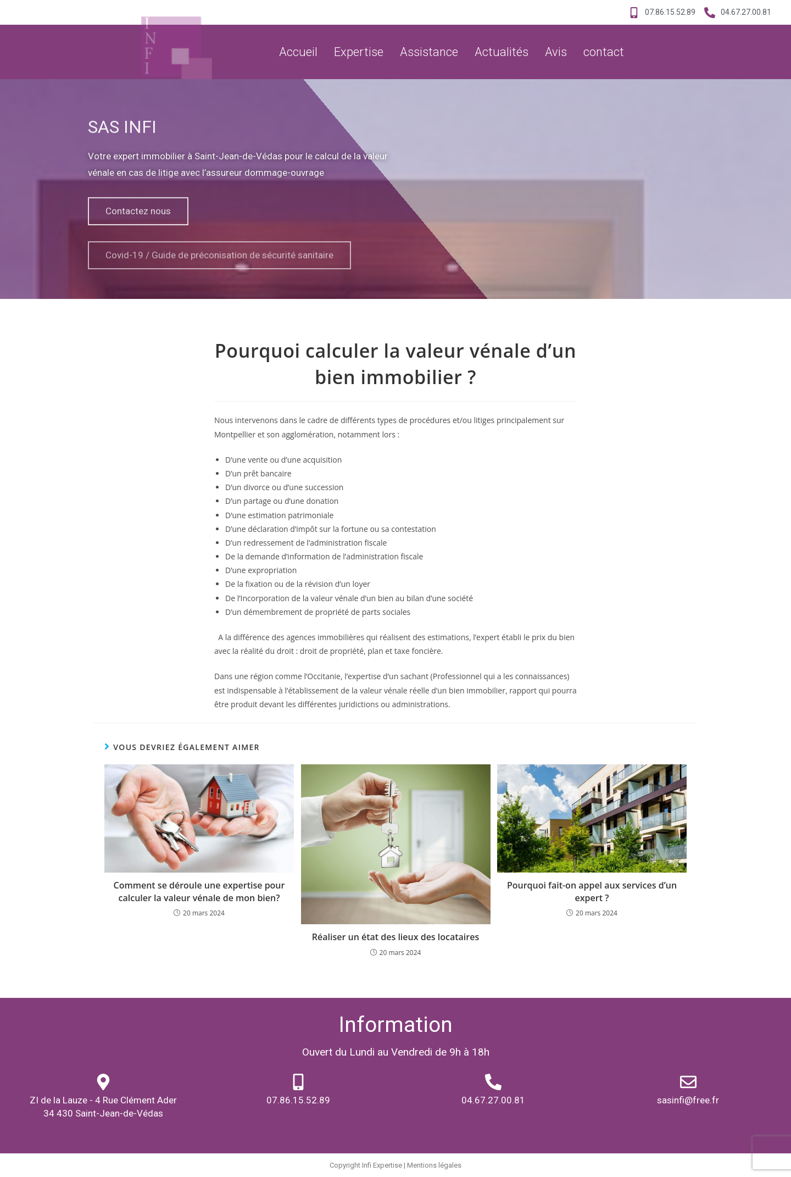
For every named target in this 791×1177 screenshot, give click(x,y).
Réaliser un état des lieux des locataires (395, 937)
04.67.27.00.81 (493, 1100)
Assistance (429, 52)
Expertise (358, 52)
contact (603, 52)
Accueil (298, 52)
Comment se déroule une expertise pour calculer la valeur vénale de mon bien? (199, 891)
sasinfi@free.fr (688, 1100)
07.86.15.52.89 (298, 1100)
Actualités (501, 52)
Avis (556, 52)
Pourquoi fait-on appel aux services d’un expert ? (592, 891)
